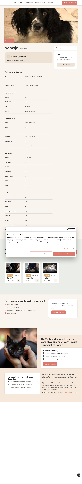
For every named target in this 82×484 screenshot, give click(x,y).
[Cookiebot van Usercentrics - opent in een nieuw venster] (68, 229)
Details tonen (68, 248)
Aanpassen (41, 253)
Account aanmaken (70, 2)
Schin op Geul (10, 280)
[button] (34, 2)
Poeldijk (28, 280)
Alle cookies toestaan (64, 253)
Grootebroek (47, 280)
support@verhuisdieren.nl (70, 392)
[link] (29, 2)
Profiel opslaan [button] (66, 47)
